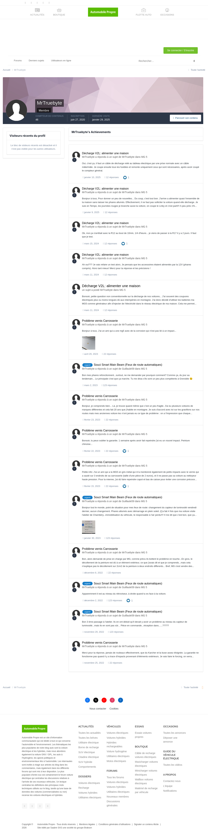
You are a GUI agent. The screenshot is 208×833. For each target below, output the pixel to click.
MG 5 (144, 156)
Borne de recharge (88, 747)
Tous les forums (115, 777)
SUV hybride (85, 762)
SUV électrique (86, 752)
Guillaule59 (128, 368)
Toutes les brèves (88, 737)
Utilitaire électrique (88, 742)
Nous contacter (98, 708)
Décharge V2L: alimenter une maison (105, 153)
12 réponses (112, 177)
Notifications (170, 790)
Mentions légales (87, 824)
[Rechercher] (150, 61)
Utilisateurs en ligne (61, 60)
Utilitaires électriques (89, 797)
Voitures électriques (89, 783)
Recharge (83, 787)
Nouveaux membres (118, 796)
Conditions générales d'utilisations (115, 824)
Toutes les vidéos (172, 764)
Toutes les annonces (174, 732)
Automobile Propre (46, 824)
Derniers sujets (36, 60)
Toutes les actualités (89, 732)
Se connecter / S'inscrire (180, 50)
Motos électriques (116, 761)
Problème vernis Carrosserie (100, 320)
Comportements (87, 766)
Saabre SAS (56, 827)
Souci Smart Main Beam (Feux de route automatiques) (128, 364)
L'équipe (167, 786)
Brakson (88, 827)
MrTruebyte (88, 156)
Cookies (114, 708)
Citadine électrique (88, 757)
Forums (18, 60)
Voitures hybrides (87, 792)
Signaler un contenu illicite (146, 824)
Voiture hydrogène (117, 751)
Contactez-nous (171, 781)
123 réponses (109, 385)
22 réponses (109, 354)
